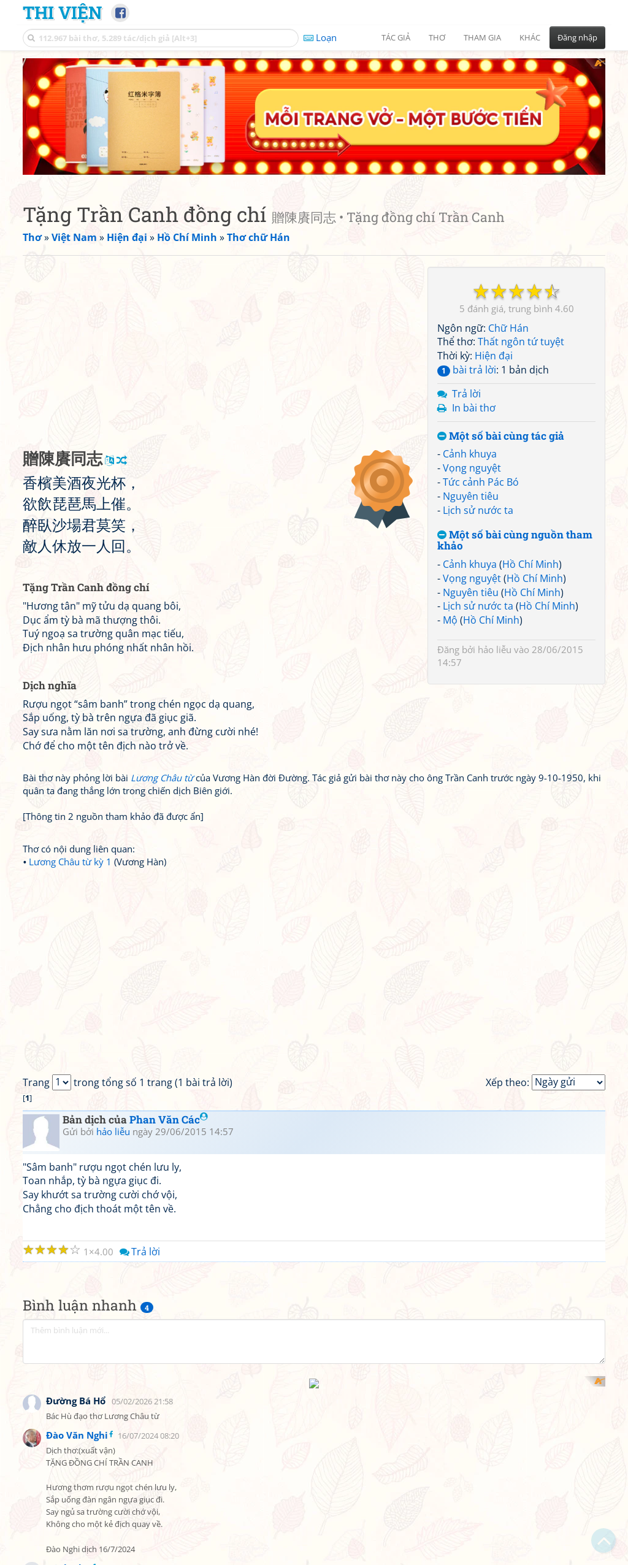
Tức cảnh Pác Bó (481, 365)
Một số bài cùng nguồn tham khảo (514, 424)
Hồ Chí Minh (530, 447)
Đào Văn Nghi (77, 1301)
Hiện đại (494, 239)
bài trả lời (466, 253)
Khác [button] (529, 37)
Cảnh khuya (470, 337)
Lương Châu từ (162, 661)
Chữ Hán (508, 211)
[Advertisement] (222, 236)
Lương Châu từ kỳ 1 (70, 745)
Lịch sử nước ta (478, 393)
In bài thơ (474, 291)
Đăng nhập (577, 37)
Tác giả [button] (395, 37)
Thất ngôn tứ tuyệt (521, 225)
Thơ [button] (437, 37)
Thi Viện (62, 12)
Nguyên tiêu (471, 379)
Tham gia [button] (482, 37)
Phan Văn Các (168, 1003)
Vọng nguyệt (472, 351)
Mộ (450, 503)
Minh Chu (68, 1433)
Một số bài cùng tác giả (500, 320)
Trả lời (466, 277)
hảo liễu (494, 533)
